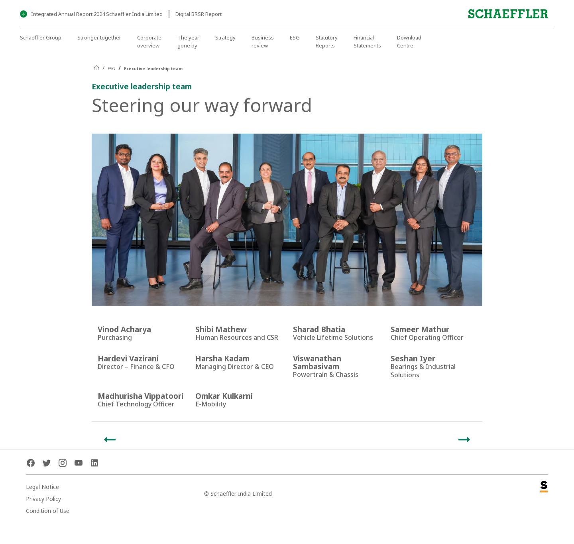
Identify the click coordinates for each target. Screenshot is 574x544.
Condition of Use (47, 510)
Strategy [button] (225, 37)
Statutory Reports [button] (327, 41)
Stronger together (99, 37)
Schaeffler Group (40, 37)
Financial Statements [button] (367, 41)
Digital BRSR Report (198, 14)
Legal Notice (42, 487)
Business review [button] (263, 41)
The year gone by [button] (188, 41)
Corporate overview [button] (149, 41)
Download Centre (409, 41)
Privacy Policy (43, 499)
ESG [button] (295, 37)
